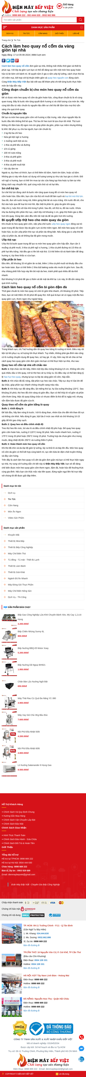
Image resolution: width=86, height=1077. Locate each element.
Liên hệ (76, 33)
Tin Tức (26, 33)
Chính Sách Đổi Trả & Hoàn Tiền (19, 843)
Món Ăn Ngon (14, 511)
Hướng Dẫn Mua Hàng (14, 816)
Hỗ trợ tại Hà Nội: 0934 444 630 (17, 862)
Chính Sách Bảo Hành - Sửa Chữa (20, 839)
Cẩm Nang (42, 33)
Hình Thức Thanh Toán (14, 835)
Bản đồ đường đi (31, 945)
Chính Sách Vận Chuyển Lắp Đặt (19, 820)
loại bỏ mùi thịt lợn (74, 196)
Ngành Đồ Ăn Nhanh (18, 578)
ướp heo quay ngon (61, 224)
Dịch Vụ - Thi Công (17, 597)
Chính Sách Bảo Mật (13, 824)
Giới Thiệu (59, 33)
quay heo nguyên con (58, 78)
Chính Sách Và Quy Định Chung (19, 812)
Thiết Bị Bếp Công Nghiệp (20, 547)
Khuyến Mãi (13, 535)
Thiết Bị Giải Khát (16, 572)
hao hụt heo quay (12, 377)
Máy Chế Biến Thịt (17, 553)
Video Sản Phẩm (16, 518)
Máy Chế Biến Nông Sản (20, 591)
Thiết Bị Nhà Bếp (16, 541)
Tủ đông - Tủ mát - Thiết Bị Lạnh (23, 560)
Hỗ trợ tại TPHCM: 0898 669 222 (17, 858)
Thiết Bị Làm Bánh (17, 566)
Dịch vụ (9, 33)
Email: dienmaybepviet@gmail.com (18, 874)
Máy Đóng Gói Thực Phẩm (20, 584)
